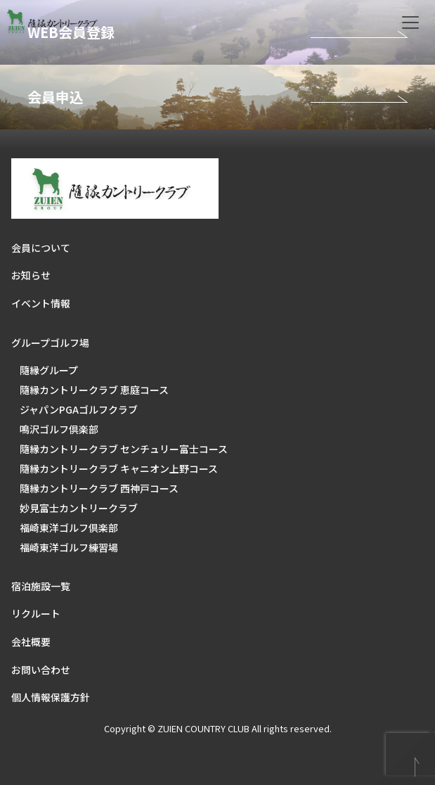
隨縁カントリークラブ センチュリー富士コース (124, 449)
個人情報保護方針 (50, 697)
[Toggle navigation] (410, 22)
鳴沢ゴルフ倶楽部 (59, 429)
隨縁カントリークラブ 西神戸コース (99, 488)
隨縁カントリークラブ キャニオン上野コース (119, 468)
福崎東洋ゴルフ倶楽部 (69, 528)
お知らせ (31, 275)
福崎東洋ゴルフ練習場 (69, 547)
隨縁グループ (49, 370)
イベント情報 (40, 303)
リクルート (35, 613)
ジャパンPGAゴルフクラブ (79, 409)
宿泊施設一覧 (40, 586)
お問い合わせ (40, 670)
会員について (40, 248)
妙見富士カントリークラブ (79, 508)
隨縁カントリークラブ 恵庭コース (94, 390)
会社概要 (31, 641)
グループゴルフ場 (50, 343)
